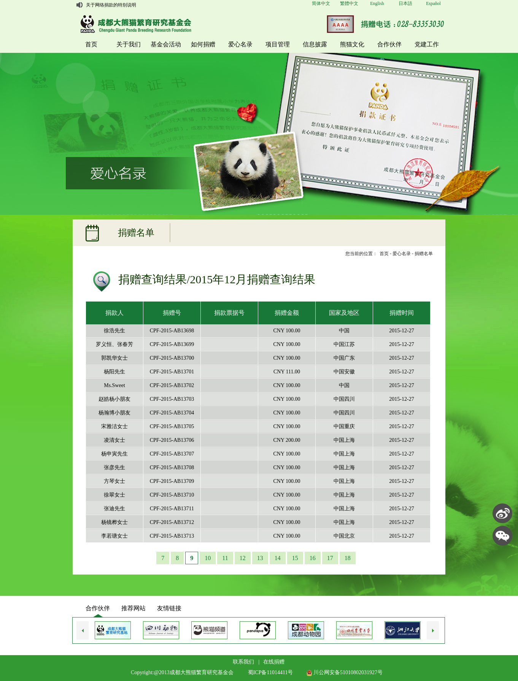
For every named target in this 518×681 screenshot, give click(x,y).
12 (243, 558)
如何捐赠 (203, 44)
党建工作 (427, 44)
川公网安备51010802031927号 (345, 672)
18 (348, 558)
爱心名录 (240, 44)
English (377, 3)
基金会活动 (166, 44)
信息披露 (315, 44)
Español (433, 3)
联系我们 (243, 662)
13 (260, 558)
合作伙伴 (389, 44)
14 (278, 558)
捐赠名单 (424, 253)
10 (208, 558)
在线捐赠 (273, 662)
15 (295, 558)
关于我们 (128, 44)
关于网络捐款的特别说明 (111, 5)
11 (225, 558)
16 (313, 558)
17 (330, 558)
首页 (91, 44)
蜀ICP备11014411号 (270, 672)
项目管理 (277, 44)
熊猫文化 (352, 44)
